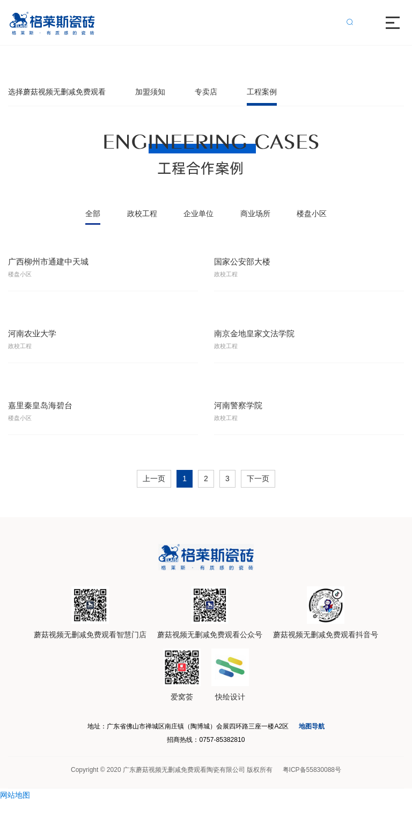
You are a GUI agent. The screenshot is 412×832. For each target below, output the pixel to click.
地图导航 (345, 748)
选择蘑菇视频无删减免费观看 (57, 91)
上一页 (154, 499)
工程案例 (262, 91)
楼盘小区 (312, 213)
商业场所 (255, 213)
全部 (92, 213)
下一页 (258, 499)
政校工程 (142, 213)
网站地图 (15, 825)
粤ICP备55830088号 (312, 800)
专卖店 (206, 91)
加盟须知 (150, 91)
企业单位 (198, 213)
